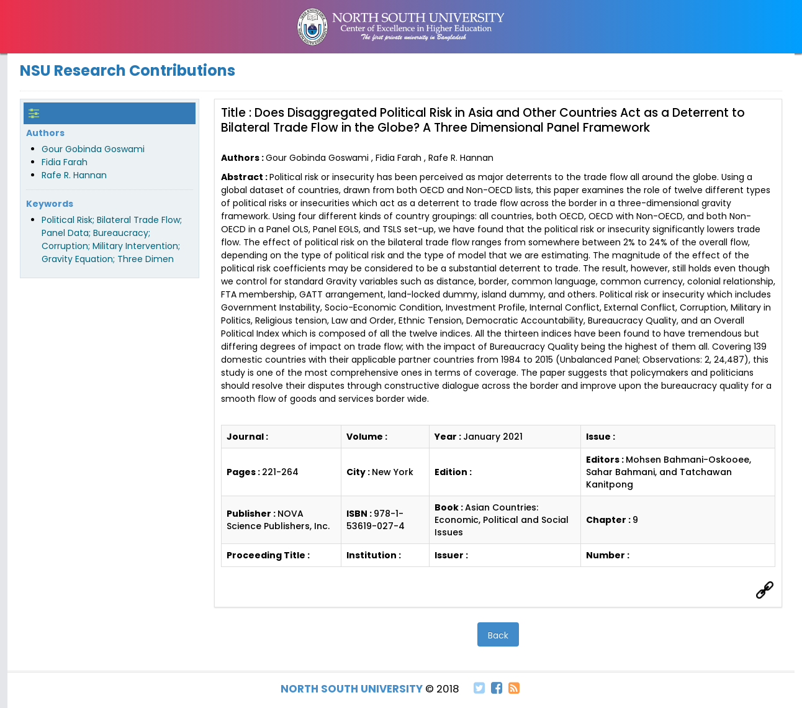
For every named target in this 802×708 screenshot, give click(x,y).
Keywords (49, 203)
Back (498, 635)
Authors (45, 133)
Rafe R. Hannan (74, 175)
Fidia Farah (65, 162)
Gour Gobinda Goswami (93, 149)
